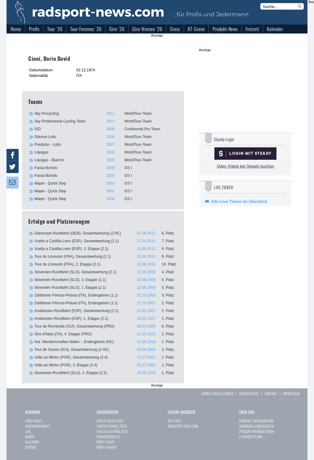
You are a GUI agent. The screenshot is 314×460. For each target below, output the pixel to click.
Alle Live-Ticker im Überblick (239, 201)
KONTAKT (271, 393)
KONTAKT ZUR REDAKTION (256, 420)
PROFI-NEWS (33, 420)
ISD (105, 129)
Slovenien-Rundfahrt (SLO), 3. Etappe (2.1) (106, 280)
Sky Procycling (105, 113)
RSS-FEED (174, 420)
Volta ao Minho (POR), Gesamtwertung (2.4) (106, 357)
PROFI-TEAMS (105, 441)
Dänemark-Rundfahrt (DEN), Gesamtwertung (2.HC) (106, 233)
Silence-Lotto (105, 137)
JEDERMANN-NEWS (37, 426)
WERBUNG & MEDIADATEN (256, 426)
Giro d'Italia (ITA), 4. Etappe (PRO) (106, 334)
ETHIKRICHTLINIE (250, 436)
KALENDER (32, 441)
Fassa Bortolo (105, 168)
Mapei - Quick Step (105, 183)
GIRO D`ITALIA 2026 (109, 420)
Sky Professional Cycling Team (105, 121)
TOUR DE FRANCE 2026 (111, 426)
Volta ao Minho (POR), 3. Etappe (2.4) (106, 365)
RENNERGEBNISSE (108, 436)
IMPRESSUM (291, 393)
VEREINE (30, 447)
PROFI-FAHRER (106, 447)
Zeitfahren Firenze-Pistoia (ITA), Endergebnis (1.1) (106, 295)
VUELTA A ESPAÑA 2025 (112, 431)
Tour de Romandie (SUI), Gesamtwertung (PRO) (106, 326)
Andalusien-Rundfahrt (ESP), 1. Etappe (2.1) (106, 318)
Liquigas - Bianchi (105, 160)
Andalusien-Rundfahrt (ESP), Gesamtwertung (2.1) (106, 311)
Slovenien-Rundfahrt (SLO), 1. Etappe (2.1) (106, 287)
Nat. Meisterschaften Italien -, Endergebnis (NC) (106, 342)
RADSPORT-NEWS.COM (183, 426)
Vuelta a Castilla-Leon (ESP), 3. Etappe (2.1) (106, 249)
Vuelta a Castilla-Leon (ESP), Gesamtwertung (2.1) (106, 241)
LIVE (28, 431)
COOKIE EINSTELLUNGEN (217, 393)
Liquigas (105, 152)
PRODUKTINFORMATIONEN (256, 431)
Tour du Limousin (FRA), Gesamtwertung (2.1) (106, 256)
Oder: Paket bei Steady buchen (245, 166)
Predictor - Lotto (105, 144)
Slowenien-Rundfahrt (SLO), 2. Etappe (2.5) (106, 373)
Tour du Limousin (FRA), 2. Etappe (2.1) (106, 264)
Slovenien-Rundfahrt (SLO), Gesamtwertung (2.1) (106, 272)
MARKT (30, 436)
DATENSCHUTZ (249, 393)
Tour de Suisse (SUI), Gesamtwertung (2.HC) (106, 349)
